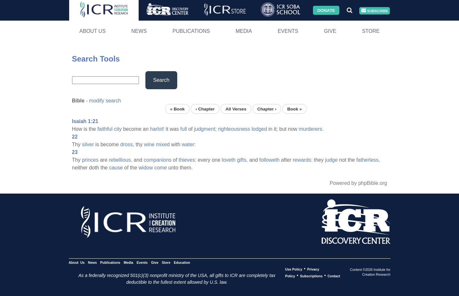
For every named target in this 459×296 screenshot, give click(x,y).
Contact (333, 276)
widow (146, 167)
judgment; (205, 129)
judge (331, 160)
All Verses (235, 108)
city (118, 129)
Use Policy (293, 269)
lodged (259, 129)
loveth (229, 160)
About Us (92, 31)
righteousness (234, 129)
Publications (191, 31)
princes (90, 160)
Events (288, 31)
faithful (105, 129)
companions (157, 160)
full (183, 129)
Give (330, 31)
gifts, (242, 160)
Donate (326, 10)
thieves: (187, 160)
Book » (294, 108)
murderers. (311, 129)
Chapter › (267, 108)
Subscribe (374, 10)
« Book (177, 108)
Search (161, 80)
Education (182, 262)
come (160, 167)
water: (189, 144)
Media (243, 31)
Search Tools (96, 58)
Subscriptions (311, 276)
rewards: (302, 160)
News (139, 31)
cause (116, 167)
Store (371, 31)
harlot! (157, 129)
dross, (127, 144)
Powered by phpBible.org (358, 183)
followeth (269, 160)
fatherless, (368, 160)
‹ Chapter (205, 108)
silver (88, 144)
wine (149, 144)
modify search (105, 100)
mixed (163, 144)
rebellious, (120, 160)
